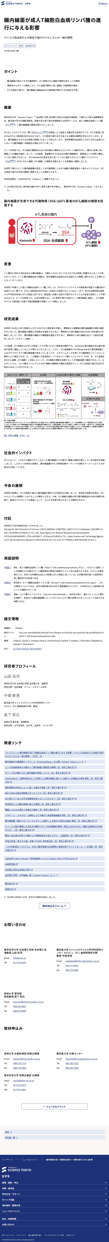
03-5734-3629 (19, 962)
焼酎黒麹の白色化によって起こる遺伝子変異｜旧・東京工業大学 (36, 787)
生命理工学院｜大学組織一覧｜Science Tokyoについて (31, 875)
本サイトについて (8, 1235)
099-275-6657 (72, 965)
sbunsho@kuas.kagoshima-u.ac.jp (81, 1058)
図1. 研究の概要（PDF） (16, 435)
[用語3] (7, 594)
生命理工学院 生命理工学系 (19, 869)
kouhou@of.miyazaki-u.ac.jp (26, 1058)
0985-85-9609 (19, 1010)
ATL (10, 124)
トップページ (7, 1159)
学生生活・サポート (54, 1193)
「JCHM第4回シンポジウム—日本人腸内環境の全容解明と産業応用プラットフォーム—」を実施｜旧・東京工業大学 (54, 848)
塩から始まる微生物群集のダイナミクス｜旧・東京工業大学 (34, 793)
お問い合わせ (54, 1224)
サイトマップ (21, 1235)
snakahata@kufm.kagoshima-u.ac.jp (82, 960)
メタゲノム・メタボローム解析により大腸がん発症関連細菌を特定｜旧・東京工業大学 (46, 815)
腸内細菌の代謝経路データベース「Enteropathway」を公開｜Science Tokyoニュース (45, 761)
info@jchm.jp (19, 957)
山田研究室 (11, 864)
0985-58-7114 (19, 1063)
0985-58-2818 (19, 1067)
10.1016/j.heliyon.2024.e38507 (27, 648)
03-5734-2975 (19, 1085)
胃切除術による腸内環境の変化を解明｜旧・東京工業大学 (33, 804)
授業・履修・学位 (54, 1182)
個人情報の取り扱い (35, 1235)
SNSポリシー (71, 1235)
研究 (8, 1132)
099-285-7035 (72, 1063)
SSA (10, 161)
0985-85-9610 (19, 1006)
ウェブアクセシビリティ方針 (54, 1235)
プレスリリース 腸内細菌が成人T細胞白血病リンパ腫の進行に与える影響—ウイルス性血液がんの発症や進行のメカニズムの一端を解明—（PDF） (54, 754)
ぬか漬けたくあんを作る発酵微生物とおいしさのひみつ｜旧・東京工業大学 (41, 798)
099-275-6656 (72, 970)
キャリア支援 (54, 1199)
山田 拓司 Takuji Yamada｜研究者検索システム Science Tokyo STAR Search (41, 858)
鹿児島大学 (11, 883)
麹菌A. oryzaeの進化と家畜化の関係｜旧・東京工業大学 (32, 809)
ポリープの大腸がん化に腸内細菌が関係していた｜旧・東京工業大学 (38, 772)
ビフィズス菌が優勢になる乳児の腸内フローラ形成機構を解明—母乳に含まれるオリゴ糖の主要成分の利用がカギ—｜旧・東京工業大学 (53, 828)
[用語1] (7, 567)
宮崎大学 (10, 889)
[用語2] (7, 582)
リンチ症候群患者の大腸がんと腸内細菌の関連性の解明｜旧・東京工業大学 (41, 767)
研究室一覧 (11, 1137)
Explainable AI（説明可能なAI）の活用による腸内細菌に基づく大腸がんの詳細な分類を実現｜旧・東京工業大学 (54, 780)
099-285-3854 (72, 1067)
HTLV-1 (42, 132)
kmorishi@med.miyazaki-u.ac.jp (28, 1001)
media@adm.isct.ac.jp (23, 1080)
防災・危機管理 (54, 1218)
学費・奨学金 (54, 1188)
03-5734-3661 (19, 1089)
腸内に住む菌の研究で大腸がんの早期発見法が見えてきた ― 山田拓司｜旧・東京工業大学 (47, 835)
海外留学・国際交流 (54, 1205)
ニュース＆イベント (29, 1159)
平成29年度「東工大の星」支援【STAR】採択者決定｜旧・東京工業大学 (39, 841)
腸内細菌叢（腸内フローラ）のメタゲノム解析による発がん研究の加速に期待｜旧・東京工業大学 (51, 820)
